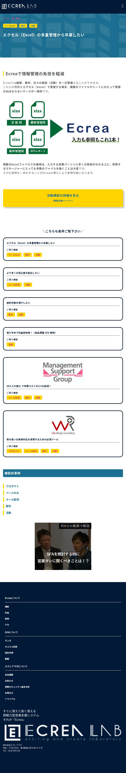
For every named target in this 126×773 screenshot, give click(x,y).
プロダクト (14, 450)
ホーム (6, 18)
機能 (7, 606)
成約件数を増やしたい (18, 302)
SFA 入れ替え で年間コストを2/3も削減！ (29, 386)
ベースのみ (10, 25)
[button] (122, 6)
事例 (7, 618)
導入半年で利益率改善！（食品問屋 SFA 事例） (32, 332)
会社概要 (9, 674)
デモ (7, 624)
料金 (7, 612)
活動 (33, 25)
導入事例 (16, 18)
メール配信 (14, 284)
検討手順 (9, 652)
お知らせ (9, 680)
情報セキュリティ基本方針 (17, 686)
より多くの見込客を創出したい (23, 272)
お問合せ (9, 692)
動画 (7, 658)
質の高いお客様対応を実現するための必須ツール (32, 439)
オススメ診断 (11, 646)
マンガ (8, 640)
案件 (23, 25)
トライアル (10, 698)
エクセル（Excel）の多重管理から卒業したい (31, 242)
